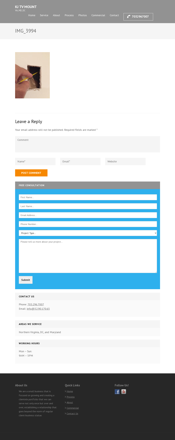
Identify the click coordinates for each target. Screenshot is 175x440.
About (56, 15)
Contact (114, 15)
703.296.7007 (36, 304)
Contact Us (72, 413)
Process (69, 15)
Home (31, 15)
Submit (25, 280)
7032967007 (138, 16)
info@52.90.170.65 (38, 308)
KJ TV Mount (26, 6)
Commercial (98, 15)
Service (44, 15)
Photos (82, 15)
